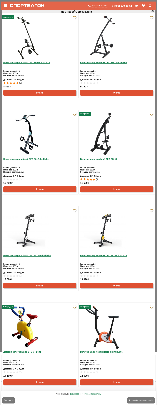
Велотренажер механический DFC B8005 (101, 352)
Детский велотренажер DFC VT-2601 (22, 352)
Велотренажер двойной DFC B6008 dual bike (26, 62)
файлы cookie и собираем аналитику (85, 394)
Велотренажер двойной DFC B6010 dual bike (103, 62)
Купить (40, 93)
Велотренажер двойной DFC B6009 (98, 159)
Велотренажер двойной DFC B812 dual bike (26, 159)
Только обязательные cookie (141, 400)
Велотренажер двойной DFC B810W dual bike (27, 255)
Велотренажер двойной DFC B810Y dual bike (103, 255)
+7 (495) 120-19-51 (121, 5)
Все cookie (8, 400)
